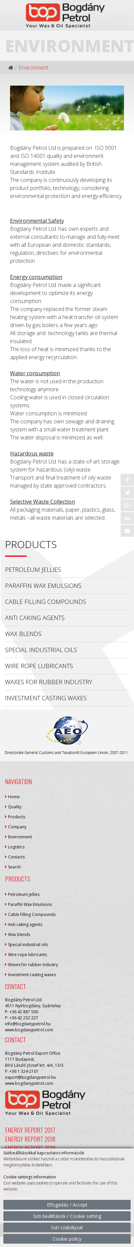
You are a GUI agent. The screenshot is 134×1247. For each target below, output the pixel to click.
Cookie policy (67, 1239)
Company (17, 827)
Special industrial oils (41, 650)
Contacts (16, 857)
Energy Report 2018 (30, 1139)
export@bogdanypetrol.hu (30, 1077)
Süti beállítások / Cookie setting (67, 1216)
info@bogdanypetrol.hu (28, 1024)
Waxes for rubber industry (48, 682)
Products (16, 817)
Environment (20, 837)
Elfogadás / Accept (67, 1205)
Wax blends (23, 634)
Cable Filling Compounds (45, 602)
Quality (14, 807)
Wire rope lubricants (39, 666)
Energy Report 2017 (30, 1130)
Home (14, 797)
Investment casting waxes (46, 698)
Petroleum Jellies (33, 569)
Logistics (16, 847)
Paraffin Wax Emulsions (43, 586)
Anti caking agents (35, 618)
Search (14, 867)
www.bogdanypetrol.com (29, 1030)
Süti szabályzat (67, 1227)
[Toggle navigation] (125, 24)
